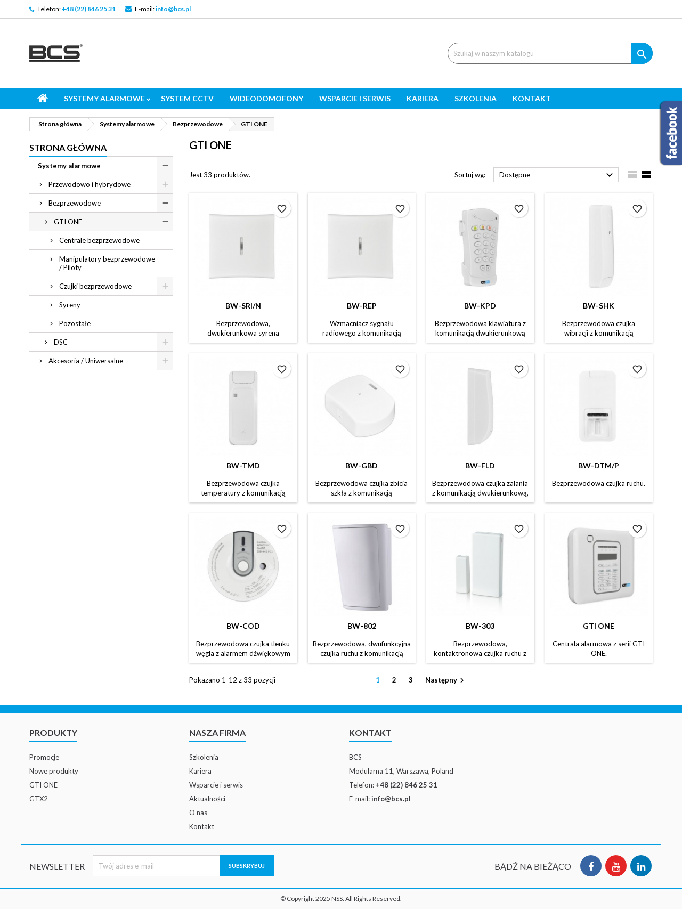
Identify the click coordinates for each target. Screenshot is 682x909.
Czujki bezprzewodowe (95, 286)
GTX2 (38, 798)
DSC (61, 342)
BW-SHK (598, 305)
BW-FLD (480, 465)
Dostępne (557, 175)
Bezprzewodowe (74, 203)
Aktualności (207, 798)
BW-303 (480, 625)
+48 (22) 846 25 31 (89, 9)
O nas (198, 812)
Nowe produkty (53, 771)
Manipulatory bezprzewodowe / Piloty (107, 263)
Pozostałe (75, 323)
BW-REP (362, 305)
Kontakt (532, 98)
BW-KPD (480, 305)
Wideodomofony (266, 98)
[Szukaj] (550, 53)
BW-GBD (361, 465)
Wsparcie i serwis (355, 98)
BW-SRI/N (243, 305)
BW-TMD (243, 465)
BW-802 (361, 625)
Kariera (423, 98)
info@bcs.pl (173, 9)
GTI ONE (68, 221)
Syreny (69, 305)
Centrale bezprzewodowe (99, 240)
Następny (446, 681)
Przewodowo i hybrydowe (89, 184)
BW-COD (243, 625)
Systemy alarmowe (104, 98)
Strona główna (68, 147)
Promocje (44, 757)
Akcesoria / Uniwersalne (85, 360)
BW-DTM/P (598, 465)
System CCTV (187, 98)
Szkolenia (475, 98)
